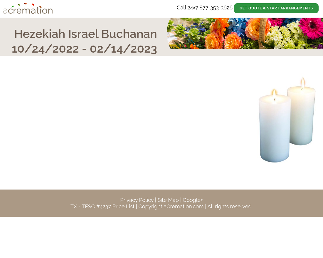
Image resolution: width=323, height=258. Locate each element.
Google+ (193, 200)
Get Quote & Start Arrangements (276, 8)
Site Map (168, 200)
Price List (123, 206)
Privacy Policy (137, 200)
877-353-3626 (216, 7)
